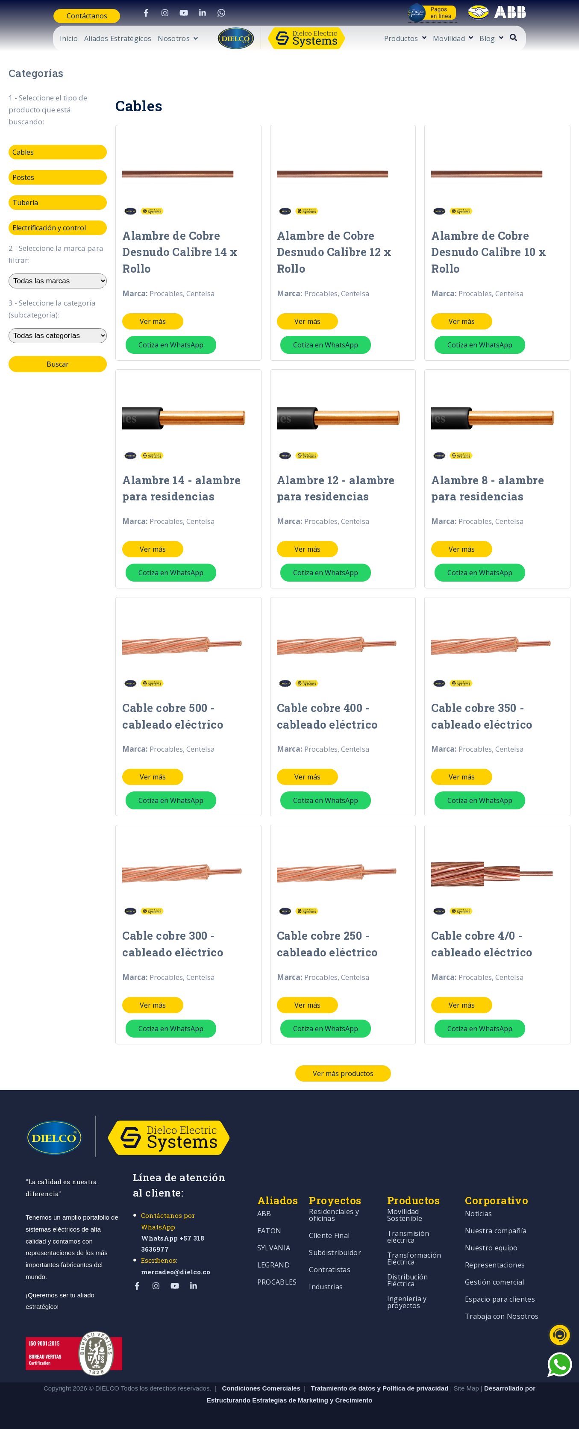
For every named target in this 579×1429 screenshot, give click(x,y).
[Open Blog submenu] (526, 38)
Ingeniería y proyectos (407, 1293)
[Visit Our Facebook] (134, 12)
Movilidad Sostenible (404, 1206)
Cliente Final (329, 1227)
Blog (513, 39)
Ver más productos (343, 1064)
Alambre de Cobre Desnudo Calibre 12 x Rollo (332, 250)
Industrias (326, 1278)
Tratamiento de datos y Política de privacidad (380, 1378)
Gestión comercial (494, 1274)
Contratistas (329, 1261)
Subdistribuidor (335, 1244)
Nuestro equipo (491, 1239)
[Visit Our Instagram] (153, 12)
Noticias (478, 1205)
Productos (427, 39)
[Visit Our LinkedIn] (191, 12)
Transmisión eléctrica (408, 1228)
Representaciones (495, 1257)
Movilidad (475, 39)
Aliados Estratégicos (91, 39)
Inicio (43, 39)
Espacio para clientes (500, 1291)
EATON (269, 1222)
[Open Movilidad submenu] (496, 38)
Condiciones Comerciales (261, 1378)
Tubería (25, 202)
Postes (23, 177)
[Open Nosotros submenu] (152, 39)
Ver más (153, 318)
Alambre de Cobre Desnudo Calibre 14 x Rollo (177, 250)
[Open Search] (539, 37)
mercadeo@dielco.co (175, 1262)
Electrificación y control (49, 227)
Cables (23, 152)
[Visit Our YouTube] (172, 12)
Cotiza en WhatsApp (170, 342)
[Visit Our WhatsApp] (209, 12)
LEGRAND (273, 1257)
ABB (264, 1205)
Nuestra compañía (495, 1222)
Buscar (58, 364)
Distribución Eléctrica (407, 1271)
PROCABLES (277, 1274)
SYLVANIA (274, 1239)
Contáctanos (60, 16)
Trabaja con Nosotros (501, 1308)
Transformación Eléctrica (414, 1250)
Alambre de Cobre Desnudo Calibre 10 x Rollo (486, 250)
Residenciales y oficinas (334, 1206)
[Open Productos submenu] (449, 38)
